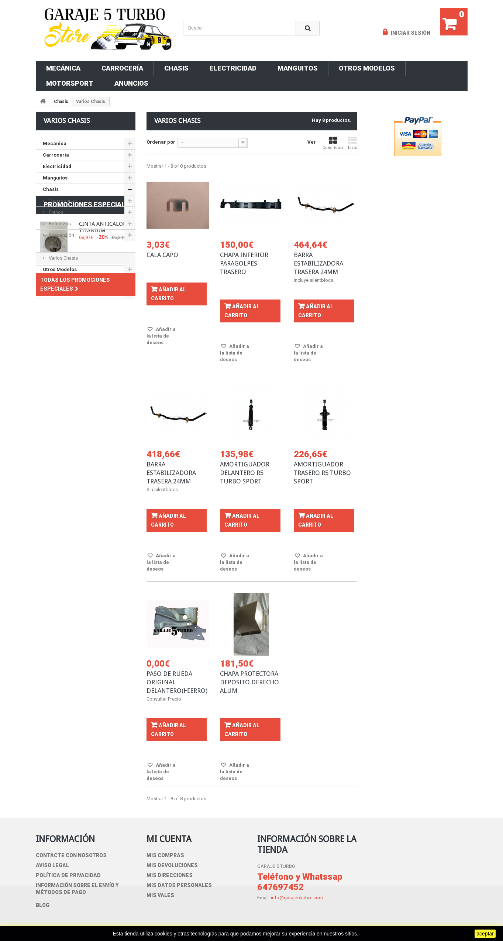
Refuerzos (59, 223)
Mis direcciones (170, 875)
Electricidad (233, 68)
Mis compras (165, 855)
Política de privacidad (68, 875)
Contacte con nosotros (71, 855)
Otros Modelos (367, 68)
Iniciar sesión (410, 33)
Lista (352, 143)
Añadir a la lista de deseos (161, 335)
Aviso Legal (52, 865)
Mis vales (160, 895)
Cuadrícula (333, 143)
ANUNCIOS (131, 83)
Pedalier (57, 246)
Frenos (55, 212)
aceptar (485, 934)
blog (42, 905)
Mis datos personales (179, 885)
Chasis (176, 68)
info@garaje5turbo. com (297, 897)
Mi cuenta (169, 839)
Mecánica (63, 68)
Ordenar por (161, 142)
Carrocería (122, 68)
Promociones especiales (89, 318)
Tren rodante (62, 200)
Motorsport (69, 83)
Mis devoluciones (172, 865)
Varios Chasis (63, 258)
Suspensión (61, 235)
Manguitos (298, 68)
